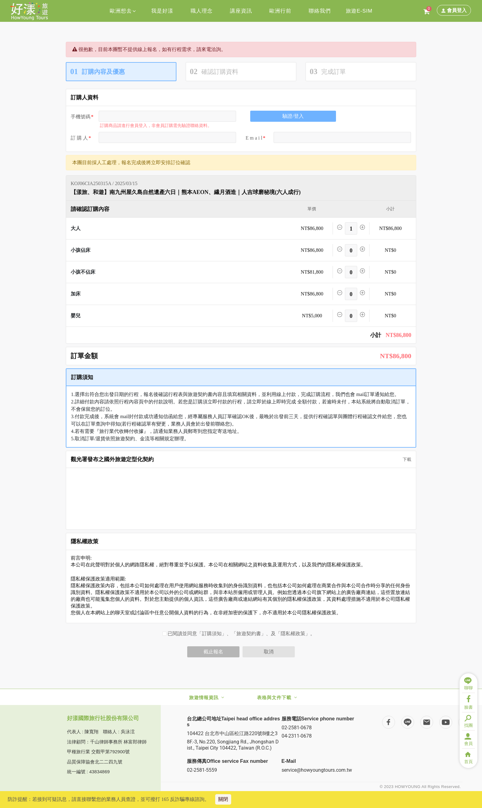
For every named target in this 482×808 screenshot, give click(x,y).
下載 (404, 459)
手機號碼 (80, 116)
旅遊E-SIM (359, 11)
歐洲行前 (280, 11)
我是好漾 (162, 11)
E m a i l (254, 138)
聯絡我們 (319, 11)
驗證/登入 (292, 116)
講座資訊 (241, 11)
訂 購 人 (79, 138)
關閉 (223, 799)
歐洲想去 (123, 11)
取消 (269, 651)
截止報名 (213, 651)
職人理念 (201, 11)
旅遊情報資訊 (204, 697)
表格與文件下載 (274, 697)
